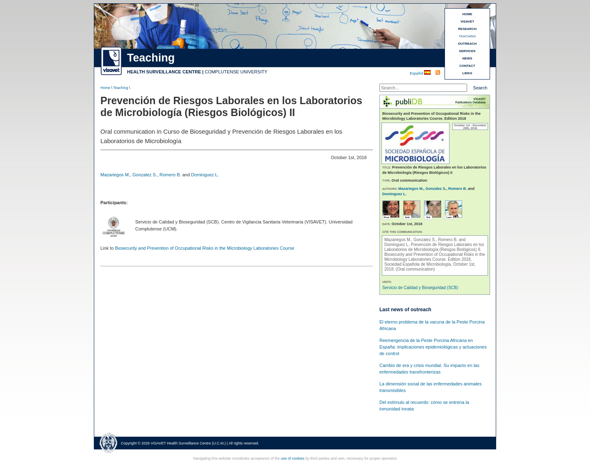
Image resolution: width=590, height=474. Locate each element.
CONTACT (467, 66)
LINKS (467, 73)
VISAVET (467, 21)
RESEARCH (467, 29)
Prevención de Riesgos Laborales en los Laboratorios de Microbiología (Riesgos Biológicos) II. (434, 247)
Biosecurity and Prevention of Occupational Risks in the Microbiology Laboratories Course (204, 248)
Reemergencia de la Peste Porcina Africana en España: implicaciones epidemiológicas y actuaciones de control (433, 347)
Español (417, 73)
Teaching (120, 88)
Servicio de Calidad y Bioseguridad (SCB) (420, 287)
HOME (467, 14)
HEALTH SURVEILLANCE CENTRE (164, 71)
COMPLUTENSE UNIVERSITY (236, 71)
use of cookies (292, 458)
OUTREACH (467, 44)
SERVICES (467, 51)
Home (105, 88)
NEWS (467, 58)
